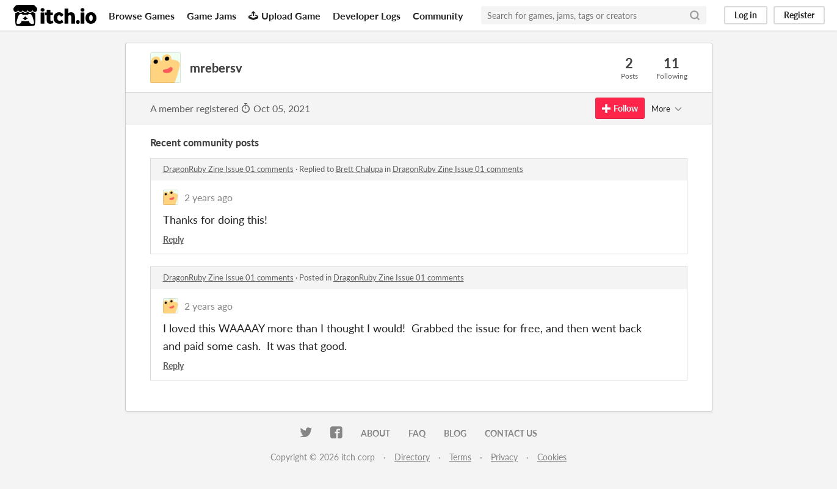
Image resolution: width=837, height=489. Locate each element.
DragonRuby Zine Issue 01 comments (228, 169)
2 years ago (208, 197)
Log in (745, 15)
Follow (620, 108)
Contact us (511, 433)
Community (438, 15)
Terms (460, 457)
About (375, 433)
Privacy (504, 457)
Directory (412, 457)
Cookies (552, 457)
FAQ (417, 433)
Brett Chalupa (359, 169)
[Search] (694, 15)
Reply (173, 239)
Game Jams (211, 15)
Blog (455, 433)
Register (799, 15)
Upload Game (284, 15)
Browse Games (142, 15)
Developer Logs (366, 15)
